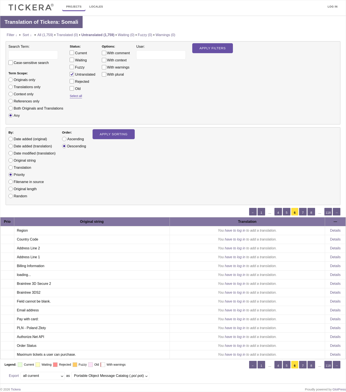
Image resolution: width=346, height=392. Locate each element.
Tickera (16, 389)
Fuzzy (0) (145, 35)
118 (328, 212)
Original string (25, 160)
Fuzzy (77, 67)
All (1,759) (45, 35)
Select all (76, 96)
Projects (74, 6)
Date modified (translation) (35, 153)
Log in (333, 6)
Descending (76, 146)
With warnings (118, 67)
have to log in (235, 230)
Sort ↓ (27, 35)
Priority (19, 175)
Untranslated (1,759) (97, 35)
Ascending (75, 139)
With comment (118, 53)
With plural (115, 74)
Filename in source (29, 182)
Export (14, 376)
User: (140, 46)
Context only (24, 94)
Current (78, 53)
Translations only (27, 87)
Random (20, 196)
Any (17, 115)
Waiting (78, 60)
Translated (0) (67, 35)
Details (335, 230)
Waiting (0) (126, 35)
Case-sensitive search (31, 63)
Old (75, 88)
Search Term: (19, 46)
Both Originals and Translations (38, 108)
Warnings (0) (165, 35)
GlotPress (339, 389)
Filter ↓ (12, 35)
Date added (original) (30, 139)
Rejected (79, 81)
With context (117, 60)
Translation (22, 167)
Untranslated (82, 74)
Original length (25, 189)
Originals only (24, 80)
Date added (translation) (33, 146)
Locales (96, 6)
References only (26, 101)
